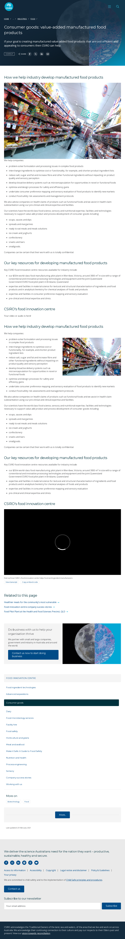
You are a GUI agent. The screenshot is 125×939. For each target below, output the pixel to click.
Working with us (14, 784)
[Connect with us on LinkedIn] (18, 863)
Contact (9, 54)
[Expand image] (92, 357)
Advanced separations (17, 694)
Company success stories (18, 777)
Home (6, 19)
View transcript (11, 582)
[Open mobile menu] (109, 6)
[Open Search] (117, 6)
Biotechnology (14, 802)
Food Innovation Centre (21, 678)
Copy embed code (30, 582)
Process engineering (16, 764)
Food (33, 19)
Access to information (15, 870)
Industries (22, 19)
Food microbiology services (20, 718)
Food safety (12, 731)
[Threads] (30, 863)
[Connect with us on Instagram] (12, 863)
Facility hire (11, 724)
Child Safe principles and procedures (84, 879)
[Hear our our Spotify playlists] (24, 863)
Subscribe (111, 905)
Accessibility (35, 870)
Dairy (8, 711)
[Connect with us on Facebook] (6, 863)
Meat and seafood (15, 744)
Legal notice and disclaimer (73, 870)
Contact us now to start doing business (29, 655)
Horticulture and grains (17, 738)
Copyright (51, 870)
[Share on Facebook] (30, 54)
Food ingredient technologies (21, 687)
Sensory (10, 771)
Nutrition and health (16, 757)
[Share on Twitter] (36, 54)
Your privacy (10, 874)
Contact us (14, 888)
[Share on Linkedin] (42, 54)
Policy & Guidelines (100, 870)
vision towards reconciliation (36, 933)
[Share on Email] (48, 54)
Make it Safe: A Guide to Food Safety (24, 751)
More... (62, 814)
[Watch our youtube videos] (36, 863)
